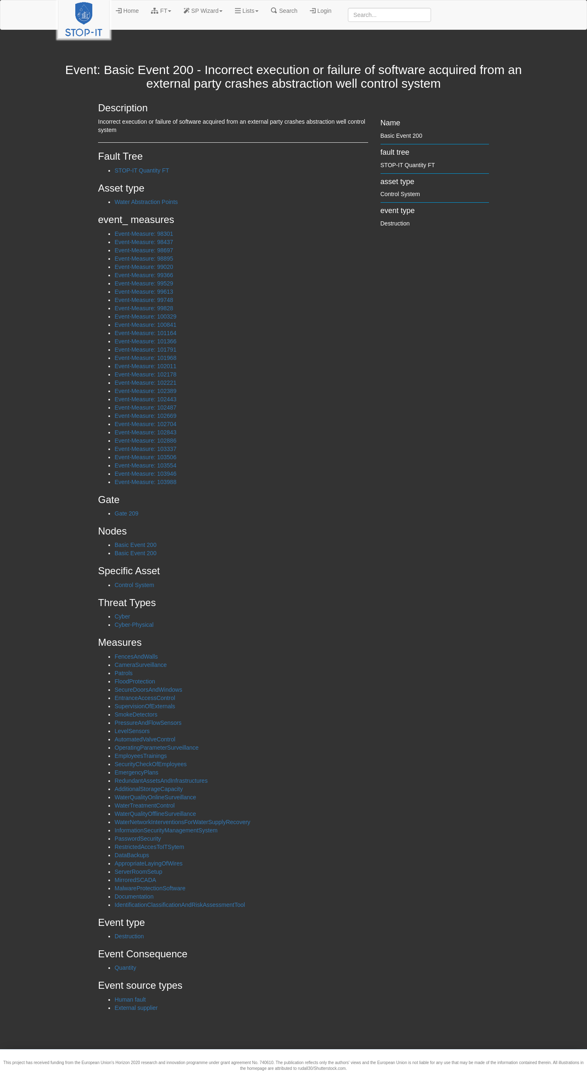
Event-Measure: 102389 (145, 391)
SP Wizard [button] (203, 10)
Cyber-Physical (134, 624)
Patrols (124, 673)
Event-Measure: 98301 (144, 233)
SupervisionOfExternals (145, 706)
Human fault (130, 999)
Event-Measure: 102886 (145, 440)
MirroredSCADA (135, 880)
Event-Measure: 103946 (145, 473)
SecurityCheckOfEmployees (151, 764)
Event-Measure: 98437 (144, 242)
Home (127, 10)
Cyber (122, 616)
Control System (134, 585)
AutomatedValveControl (145, 739)
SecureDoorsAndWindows (148, 689)
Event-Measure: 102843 (145, 432)
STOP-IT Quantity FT (142, 170)
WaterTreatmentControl (145, 805)
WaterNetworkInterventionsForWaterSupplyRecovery (182, 822)
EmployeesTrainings (141, 756)
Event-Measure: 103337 (145, 449)
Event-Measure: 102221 (145, 382)
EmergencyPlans (136, 772)
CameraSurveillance (141, 665)
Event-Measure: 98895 (144, 258)
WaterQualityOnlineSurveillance (155, 797)
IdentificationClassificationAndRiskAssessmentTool (180, 904)
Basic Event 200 (135, 545)
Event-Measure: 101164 (145, 333)
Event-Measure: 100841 (145, 324)
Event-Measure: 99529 (144, 283)
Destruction (129, 936)
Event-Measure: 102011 (145, 366)
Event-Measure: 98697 (144, 250)
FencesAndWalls (136, 656)
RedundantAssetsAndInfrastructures (161, 780)
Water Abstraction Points (146, 202)
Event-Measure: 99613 (144, 291)
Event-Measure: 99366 (144, 275)
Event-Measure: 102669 (145, 415)
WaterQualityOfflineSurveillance (155, 813)
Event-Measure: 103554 (145, 465)
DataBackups (132, 855)
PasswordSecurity (138, 838)
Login (320, 10)
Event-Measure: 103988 (145, 482)
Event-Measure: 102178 (145, 374)
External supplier (136, 1007)
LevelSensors (132, 731)
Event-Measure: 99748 (144, 300)
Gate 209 (127, 513)
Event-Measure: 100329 (145, 316)
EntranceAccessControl (145, 698)
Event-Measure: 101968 (145, 358)
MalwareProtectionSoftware (150, 888)
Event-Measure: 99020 (144, 267)
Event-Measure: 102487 (145, 407)
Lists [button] (247, 10)
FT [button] (161, 10)
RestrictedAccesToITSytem (149, 847)
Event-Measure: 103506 (145, 457)
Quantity (125, 967)
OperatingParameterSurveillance (157, 747)
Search (284, 10)
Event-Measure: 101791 (145, 349)
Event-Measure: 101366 (145, 341)
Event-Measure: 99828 (144, 308)
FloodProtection (135, 681)
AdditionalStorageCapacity (149, 789)
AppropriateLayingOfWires (148, 863)
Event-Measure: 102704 (145, 424)
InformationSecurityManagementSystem (166, 830)
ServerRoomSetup (138, 871)
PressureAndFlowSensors (148, 722)
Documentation (134, 896)
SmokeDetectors (136, 714)
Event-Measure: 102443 (145, 399)
